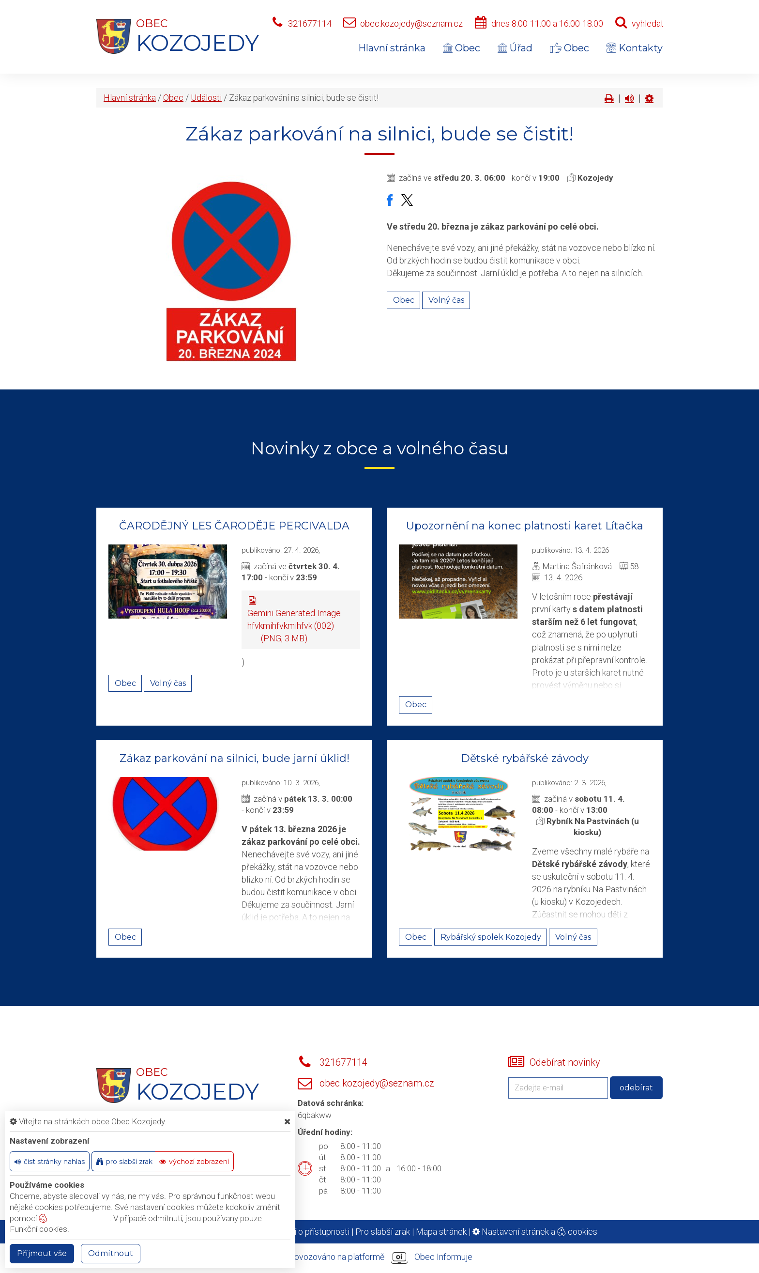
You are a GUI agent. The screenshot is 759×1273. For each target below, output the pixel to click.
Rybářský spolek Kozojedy (490, 937)
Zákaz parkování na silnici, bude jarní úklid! (234, 758)
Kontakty (635, 48)
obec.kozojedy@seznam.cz (411, 23)
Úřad (515, 48)
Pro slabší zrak (382, 1231)
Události (206, 98)
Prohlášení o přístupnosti (303, 1231)
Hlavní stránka (391, 48)
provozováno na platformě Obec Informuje (379, 1257)
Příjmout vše (42, 1253)
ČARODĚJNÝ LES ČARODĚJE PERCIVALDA (234, 525)
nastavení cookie (74, 1218)
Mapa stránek (441, 1231)
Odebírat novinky (565, 1062)
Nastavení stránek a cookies (534, 1231)
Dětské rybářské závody (525, 758)
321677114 (310, 23)
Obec (461, 48)
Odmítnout (110, 1253)
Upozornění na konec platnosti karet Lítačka (524, 525)
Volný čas (446, 300)
